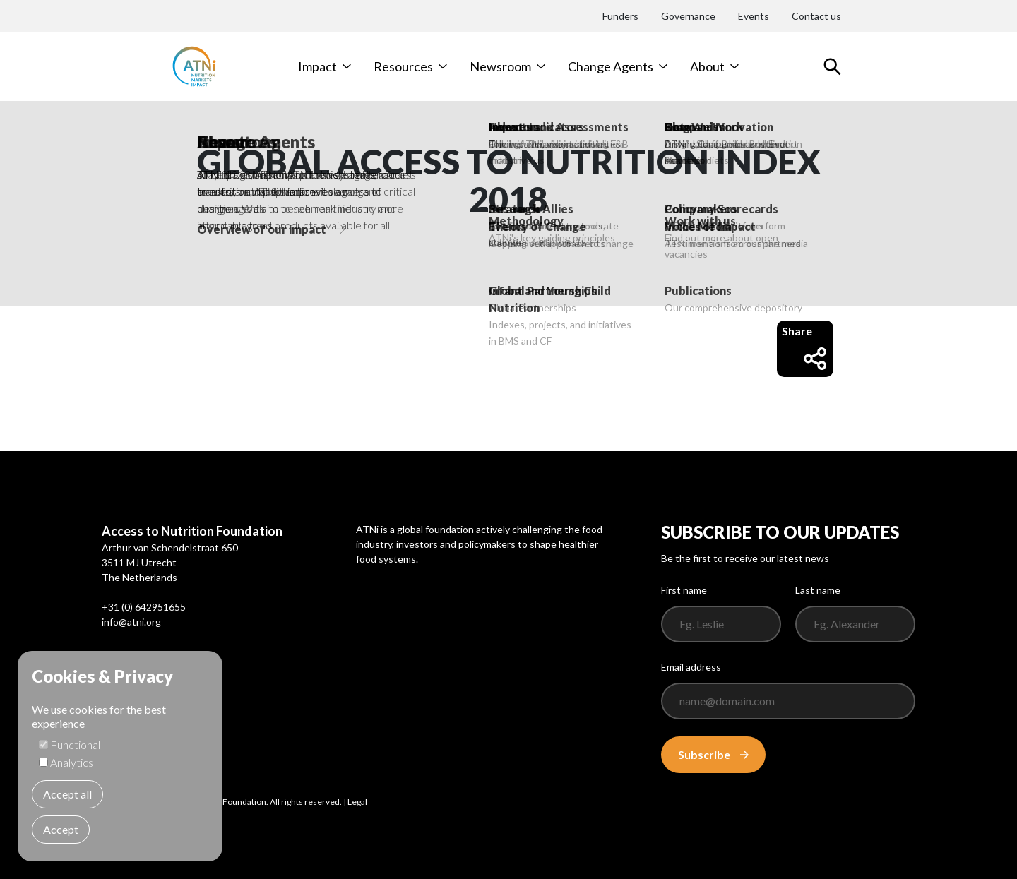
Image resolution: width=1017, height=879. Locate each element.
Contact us (816, 16)
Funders (620, 16)
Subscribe (713, 754)
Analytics (71, 762)
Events (753, 16)
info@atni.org (131, 622)
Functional (75, 744)
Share (804, 347)
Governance (688, 16)
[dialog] (120, 756)
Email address (691, 667)
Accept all (67, 794)
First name (684, 590)
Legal (357, 801)
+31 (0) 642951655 (144, 607)
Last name (817, 590)
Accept (60, 829)
